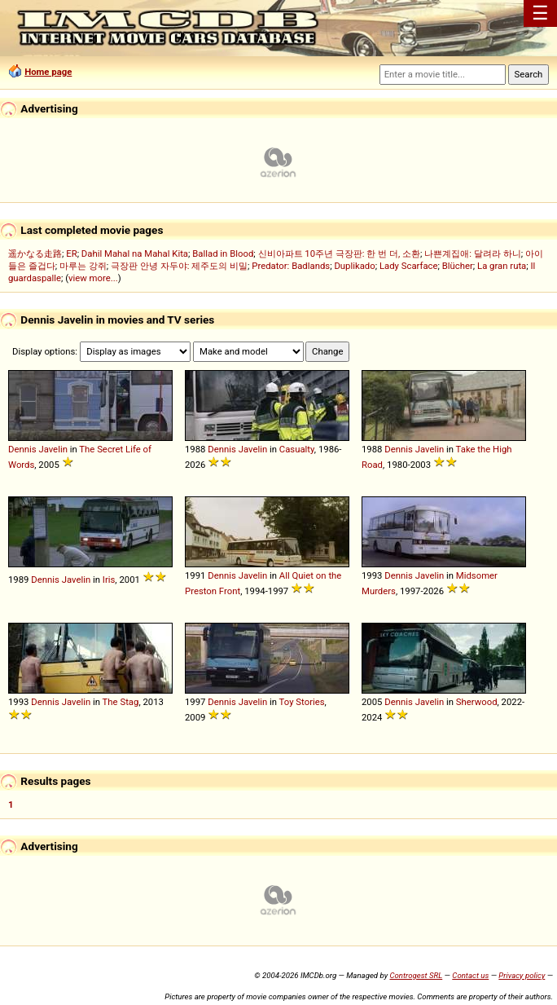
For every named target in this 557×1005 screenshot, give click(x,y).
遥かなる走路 (35, 253)
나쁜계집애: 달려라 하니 (472, 253)
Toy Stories (302, 701)
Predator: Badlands (291, 265)
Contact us (470, 975)
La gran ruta (501, 265)
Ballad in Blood (222, 253)
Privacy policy (521, 975)
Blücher (457, 265)
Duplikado (354, 265)
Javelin (53, 449)
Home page (48, 71)
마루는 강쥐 (83, 265)
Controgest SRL (415, 975)
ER (71, 253)
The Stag (121, 701)
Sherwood (477, 701)
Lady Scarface (408, 265)
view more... (93, 278)
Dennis (22, 449)
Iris (109, 579)
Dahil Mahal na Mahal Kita (134, 253)
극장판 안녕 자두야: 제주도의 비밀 (179, 265)
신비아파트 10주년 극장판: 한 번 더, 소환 (339, 253)
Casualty (296, 449)
